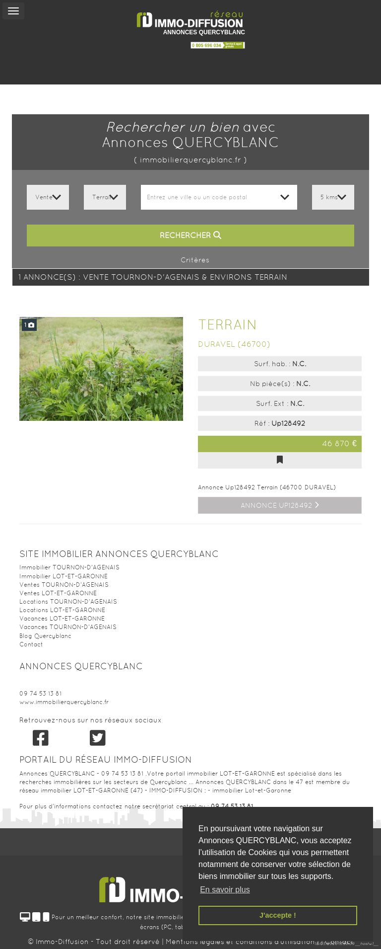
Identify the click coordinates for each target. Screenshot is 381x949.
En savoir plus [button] (225, 889)
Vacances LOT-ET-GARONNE (62, 618)
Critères (190, 260)
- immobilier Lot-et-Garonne (249, 790)
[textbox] (219, 197)
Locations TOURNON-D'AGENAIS (68, 601)
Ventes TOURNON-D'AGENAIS (64, 584)
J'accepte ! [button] (277, 915)
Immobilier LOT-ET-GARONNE (63, 576)
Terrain (227, 324)
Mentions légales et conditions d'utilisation (241, 942)
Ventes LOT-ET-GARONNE (58, 593)
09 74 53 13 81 (40, 693)
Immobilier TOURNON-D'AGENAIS (69, 567)
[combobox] (219, 197)
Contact (31, 644)
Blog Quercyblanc (45, 636)
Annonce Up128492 (280, 505)
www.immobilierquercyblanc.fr (64, 702)
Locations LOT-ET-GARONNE (62, 610)
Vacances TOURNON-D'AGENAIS (68, 627)
